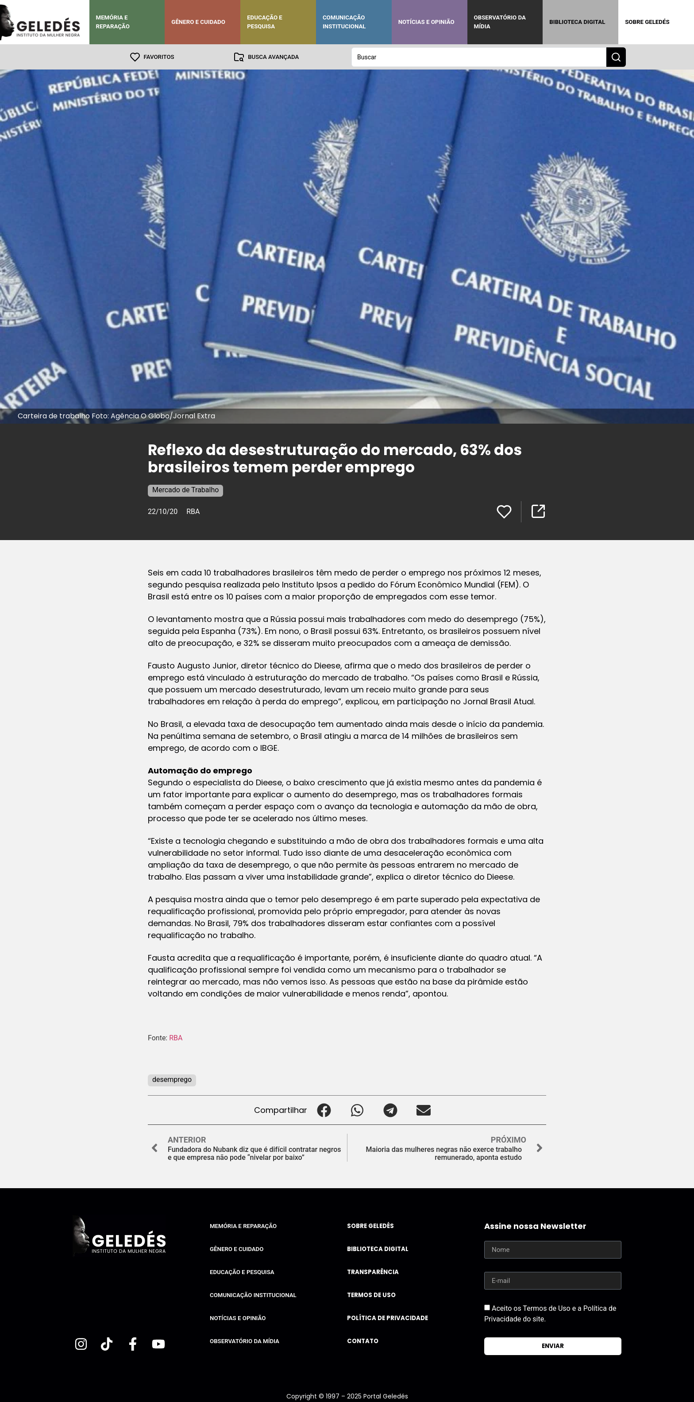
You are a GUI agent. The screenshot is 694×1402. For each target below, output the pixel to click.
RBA (193, 511)
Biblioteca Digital (577, 22)
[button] (323, 1110)
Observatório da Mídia (500, 22)
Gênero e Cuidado (198, 22)
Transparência (373, 1271)
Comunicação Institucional (344, 22)
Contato (362, 1340)
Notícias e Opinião (426, 22)
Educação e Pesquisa (264, 22)
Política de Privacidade (387, 1317)
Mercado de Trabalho (185, 489)
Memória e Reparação (113, 22)
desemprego (172, 1079)
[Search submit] (616, 56)
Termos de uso (371, 1294)
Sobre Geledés (647, 22)
